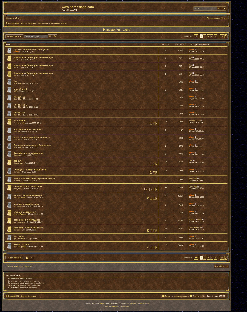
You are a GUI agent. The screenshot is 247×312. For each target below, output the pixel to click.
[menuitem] (18, 18)
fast (15, 60)
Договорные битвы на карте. (28, 228)
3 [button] (208, 36)
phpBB (102, 303)
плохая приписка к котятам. (28, 129)
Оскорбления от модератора (28, 153)
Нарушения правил (117, 29)
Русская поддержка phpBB (139, 303)
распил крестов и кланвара (28, 195)
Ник (15, 81)
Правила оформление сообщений (31, 49)
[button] (196, 36)
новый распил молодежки (27, 220)
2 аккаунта (19, 236)
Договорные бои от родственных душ (33, 57)
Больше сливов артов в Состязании (32, 145)
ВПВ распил (20, 120)
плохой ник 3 (20, 89)
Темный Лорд (194, 120)
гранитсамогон (19, 206)
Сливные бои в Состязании (28, 186)
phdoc (16, 52)
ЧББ (15, 91)
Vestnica (17, 131)
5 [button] (215, 36)
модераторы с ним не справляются (32, 137)
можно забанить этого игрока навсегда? (34, 178)
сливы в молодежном (25, 212)
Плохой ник (19, 97)
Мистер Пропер (20, 197)
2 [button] (204, 36)
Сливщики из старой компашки (30, 170)
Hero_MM (17, 83)
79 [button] (222, 36)
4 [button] (211, 36)
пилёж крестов (21, 244)
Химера (17, 155)
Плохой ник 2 (20, 105)
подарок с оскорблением (26, 204)
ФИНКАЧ (18, 161)
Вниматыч (18, 163)
